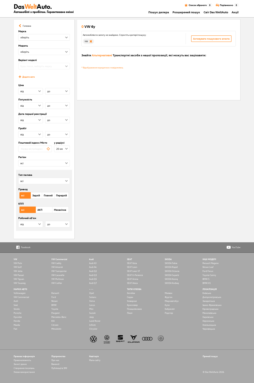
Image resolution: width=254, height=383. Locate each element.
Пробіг (22, 128)
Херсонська (208, 320)
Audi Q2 (93, 271)
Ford (53, 297)
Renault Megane (210, 263)
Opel (91, 293)
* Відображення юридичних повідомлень (102, 67)
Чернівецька (208, 328)
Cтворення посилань (24, 368)
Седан (130, 297)
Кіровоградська (210, 308)
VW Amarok (57, 266)
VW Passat (19, 275)
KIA (53, 320)
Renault (55, 293)
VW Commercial (21, 297)
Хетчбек (131, 293)
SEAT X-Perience (135, 275)
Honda (17, 320)
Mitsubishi (56, 328)
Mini (91, 308)
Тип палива (25, 174)
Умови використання (24, 371)
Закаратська (208, 300)
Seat (16, 304)
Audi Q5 (93, 278)
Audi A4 (93, 266)
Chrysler (93, 328)
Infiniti (92, 324)
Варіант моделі (27, 60)
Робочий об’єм (27, 218)
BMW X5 (206, 283)
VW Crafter (56, 283)
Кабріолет (170, 308)
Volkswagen (20, 293)
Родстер (169, 312)
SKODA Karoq (171, 278)
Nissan (54, 300)
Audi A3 (93, 263)
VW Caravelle (57, 275)
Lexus (92, 304)
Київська (206, 293)
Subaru (92, 297)
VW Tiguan (19, 278)
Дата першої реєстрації (32, 113)
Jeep (91, 316)
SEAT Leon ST (133, 271)
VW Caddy (56, 263)
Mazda (17, 324)
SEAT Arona (132, 278)
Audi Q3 (93, 275)
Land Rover (94, 320)
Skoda (17, 308)
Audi (16, 300)
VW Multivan (57, 278)
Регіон (22, 157)
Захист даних (20, 364)
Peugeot (55, 312)
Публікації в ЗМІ (59, 368)
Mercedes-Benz (58, 316)
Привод (23, 189)
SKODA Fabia (171, 263)
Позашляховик (134, 308)
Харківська (207, 316)
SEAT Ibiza (132, 263)
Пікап (130, 312)
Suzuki (92, 312)
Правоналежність (22, 360)
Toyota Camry (209, 275)
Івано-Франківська (211, 304)
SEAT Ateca (132, 283)
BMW (54, 304)
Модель (23, 45)
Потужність (25, 99)
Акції (235, 12)
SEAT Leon (132, 266)
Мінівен (168, 293)
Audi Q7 (93, 283)
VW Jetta (18, 271)
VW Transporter (59, 271)
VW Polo (18, 263)
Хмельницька (209, 324)
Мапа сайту (94, 360)
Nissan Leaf (208, 266)
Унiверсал (132, 300)
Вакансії (55, 364)
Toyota (54, 308)
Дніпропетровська (211, 297)
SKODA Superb (172, 275)
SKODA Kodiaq (172, 283)
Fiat (15, 328)
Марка (22, 31)
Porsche (17, 312)
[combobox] (35, 149)
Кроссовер (132, 304)
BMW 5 (205, 278)
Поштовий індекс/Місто (32, 142)
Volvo (92, 300)
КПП (21, 203)
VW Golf (18, 266)
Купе (167, 304)
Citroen (54, 324)
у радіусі (59, 142)
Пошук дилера (158, 12)
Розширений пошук (186, 12)
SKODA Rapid (171, 266)
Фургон (168, 297)
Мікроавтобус (172, 300)
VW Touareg (20, 283)
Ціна (21, 85)
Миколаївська (209, 312)
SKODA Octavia (172, 271)
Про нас (55, 360)
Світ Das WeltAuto (216, 12)
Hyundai (18, 316)
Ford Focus (207, 271)
